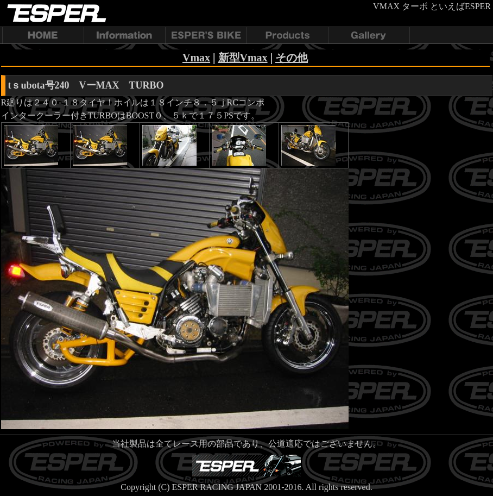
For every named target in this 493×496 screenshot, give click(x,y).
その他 (291, 58)
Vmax (196, 58)
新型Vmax (243, 58)
